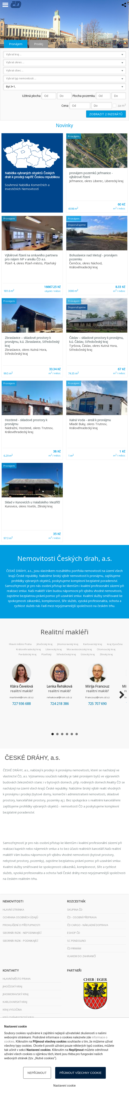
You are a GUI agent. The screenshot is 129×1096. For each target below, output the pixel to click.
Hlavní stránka (13, 909)
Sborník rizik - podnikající (20, 941)
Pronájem (15, 44)
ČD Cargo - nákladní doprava (87, 925)
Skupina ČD (74, 909)
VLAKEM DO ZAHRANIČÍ (81, 956)
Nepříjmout (37, 1072)
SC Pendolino (76, 941)
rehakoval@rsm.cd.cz (63, 697)
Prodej (38, 44)
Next (120, 695)
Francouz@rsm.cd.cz (105, 697)
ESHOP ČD (73, 933)
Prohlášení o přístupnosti (21, 925)
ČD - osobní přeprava (82, 917)
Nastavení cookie (64, 1085)
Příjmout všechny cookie (81, 1072)
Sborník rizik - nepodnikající (22, 933)
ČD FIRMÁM (74, 948)
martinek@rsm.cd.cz (23, 697)
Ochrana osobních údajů (20, 917)
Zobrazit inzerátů (106, 114)
